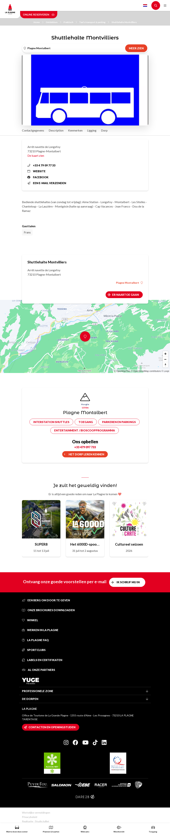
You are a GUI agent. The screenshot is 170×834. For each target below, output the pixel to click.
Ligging (91, 130)
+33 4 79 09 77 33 (41, 165)
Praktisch (70, 22)
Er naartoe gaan (125, 294)
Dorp (104, 130)
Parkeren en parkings (119, 422)
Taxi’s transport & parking (94, 22)
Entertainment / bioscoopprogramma (84, 430)
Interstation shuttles (51, 422)
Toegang (86, 422)
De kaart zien (35, 155)
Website (36, 171)
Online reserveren (39, 14)
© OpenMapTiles (122, 371)
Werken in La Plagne (40, 630)
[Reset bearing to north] (165, 365)
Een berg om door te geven (46, 600)
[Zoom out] (165, 359)
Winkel (30, 620)
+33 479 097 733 (85, 447)
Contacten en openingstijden (52, 727)
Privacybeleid (29, 816)
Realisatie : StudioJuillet (35, 821)
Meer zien (136, 48)
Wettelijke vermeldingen (36, 812)
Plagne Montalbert (129, 282)
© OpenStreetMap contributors (146, 371)
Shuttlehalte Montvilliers (124, 22)
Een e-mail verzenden (46, 183)
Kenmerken (75, 130)
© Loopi (165, 371)
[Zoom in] (165, 354)
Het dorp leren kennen (86, 454)
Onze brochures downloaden (48, 610)
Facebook (37, 177)
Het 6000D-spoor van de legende (85, 544)
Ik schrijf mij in (128, 582)
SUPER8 (41, 544)
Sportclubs (34, 650)
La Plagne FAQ (35, 640)
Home (38, 22)
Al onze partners (38, 669)
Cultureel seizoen (129, 544)
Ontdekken (53, 22)
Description (56, 130)
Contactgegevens (33, 130)
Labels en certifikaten (42, 660)
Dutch (145, 5)
